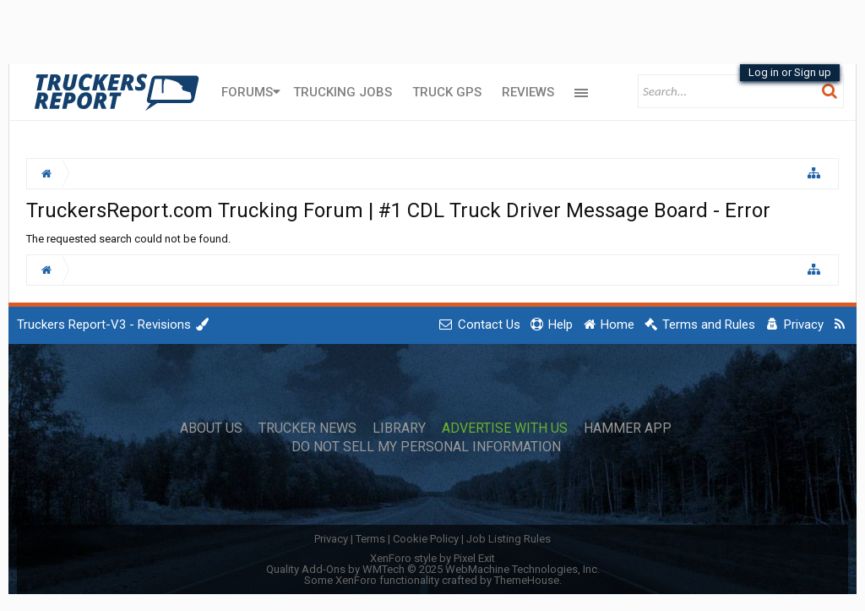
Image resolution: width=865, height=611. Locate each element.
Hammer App (628, 428)
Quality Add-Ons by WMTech (433, 569)
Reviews (528, 92)
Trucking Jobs (342, 92)
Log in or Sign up (789, 72)
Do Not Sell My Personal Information (426, 447)
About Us (211, 428)
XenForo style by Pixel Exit (432, 558)
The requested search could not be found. (128, 238)
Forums (247, 92)
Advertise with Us (505, 428)
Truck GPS (446, 92)
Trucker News (307, 428)
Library (399, 428)
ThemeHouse (526, 580)
